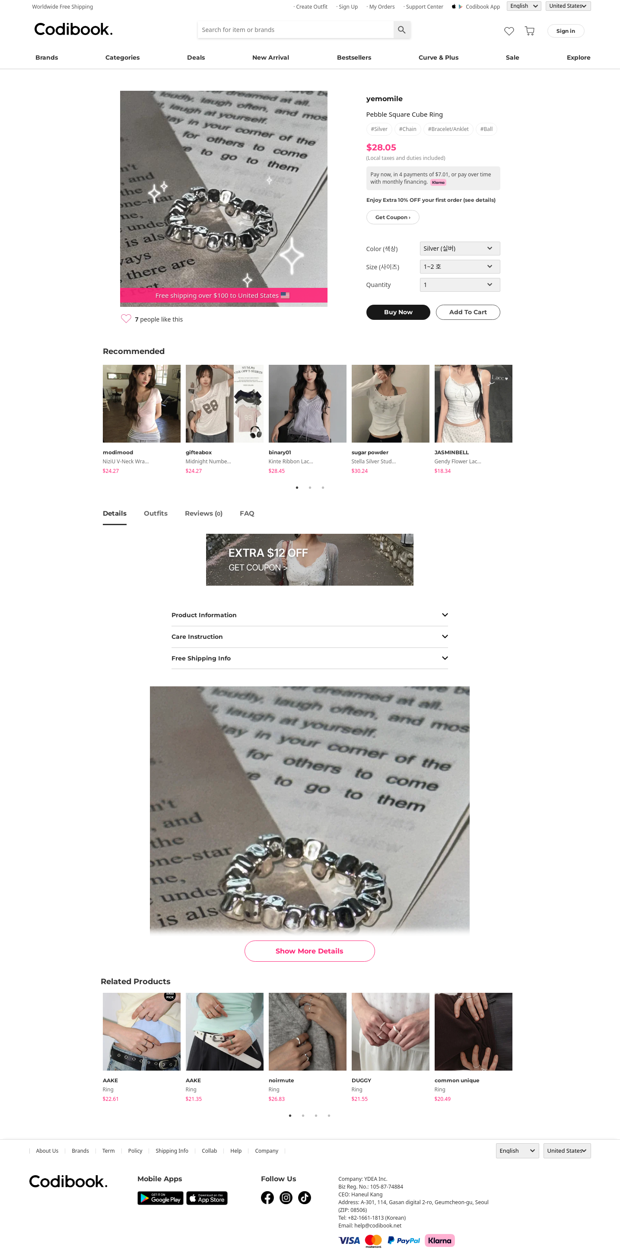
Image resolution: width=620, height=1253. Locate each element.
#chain (408, 129)
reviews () (204, 513)
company (266, 1150)
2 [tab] (310, 487)
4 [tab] (329, 1115)
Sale (512, 57)
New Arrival (270, 57)
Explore (579, 57)
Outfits (156, 513)
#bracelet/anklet (448, 129)
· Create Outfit (310, 6)
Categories (122, 57)
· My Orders (380, 6)
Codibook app (483, 6)
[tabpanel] (144, 420)
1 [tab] (297, 487)
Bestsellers (354, 57)
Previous (96, 421)
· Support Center (424, 6)
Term (108, 1150)
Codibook (73, 29)
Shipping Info (172, 1150)
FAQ (247, 513)
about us (47, 1150)
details (115, 513)
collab (209, 1150)
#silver (379, 129)
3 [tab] (323, 487)
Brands (46, 57)
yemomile (384, 99)
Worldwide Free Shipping (62, 6)
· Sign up (347, 6)
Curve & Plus (438, 57)
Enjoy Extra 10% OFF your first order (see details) (431, 200)
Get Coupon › (392, 217)
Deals (196, 57)
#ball (486, 129)
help (236, 1150)
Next (524, 421)
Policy (135, 1150)
